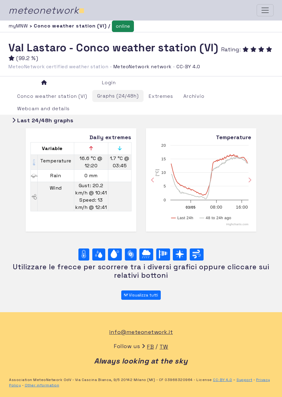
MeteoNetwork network (142, 66)
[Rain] (146, 254)
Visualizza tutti (141, 295)
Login (109, 82)
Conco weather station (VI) (52, 96)
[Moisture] (98, 254)
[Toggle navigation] (265, 10)
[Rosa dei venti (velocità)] (163, 254)
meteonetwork (46, 10)
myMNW (19, 26)
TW (164, 346)
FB (150, 346)
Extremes (161, 96)
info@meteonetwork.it (141, 331)
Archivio (193, 96)
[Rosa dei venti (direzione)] (180, 254)
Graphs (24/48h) (118, 96)
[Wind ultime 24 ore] (197, 254)
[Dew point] (115, 254)
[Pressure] (131, 254)
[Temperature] (83, 254)
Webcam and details (43, 108)
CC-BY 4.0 (188, 66)
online (123, 26)
